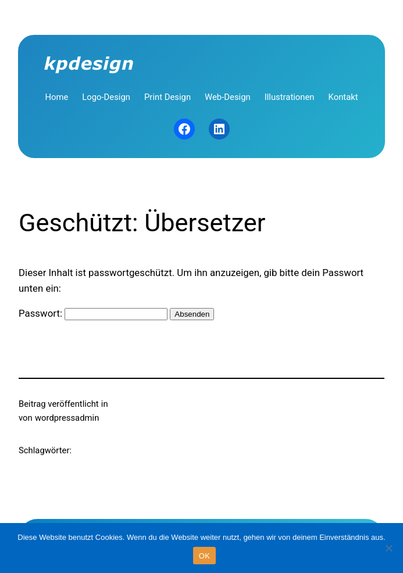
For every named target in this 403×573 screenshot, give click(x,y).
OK (204, 555)
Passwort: (93, 313)
